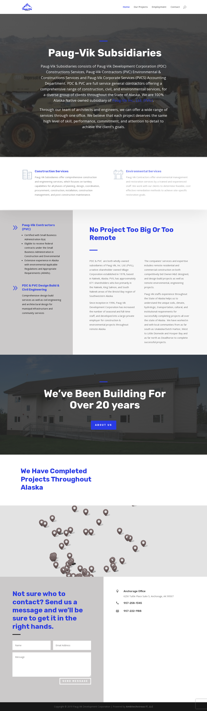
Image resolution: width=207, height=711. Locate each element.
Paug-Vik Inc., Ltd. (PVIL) (132, 100)
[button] (113, 560)
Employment (159, 7)
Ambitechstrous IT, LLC (139, 706)
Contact (175, 7)
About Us (103, 425)
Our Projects (141, 7)
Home (126, 7)
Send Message (75, 681)
